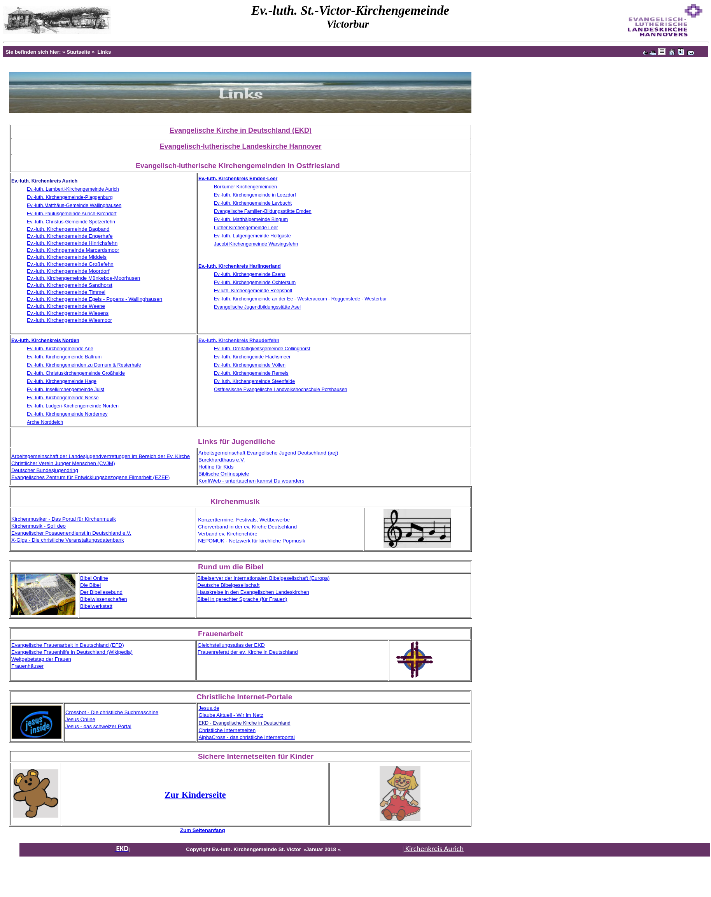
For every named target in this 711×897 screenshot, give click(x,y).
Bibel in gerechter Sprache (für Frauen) (242, 599)
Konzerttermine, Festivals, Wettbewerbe (244, 520)
